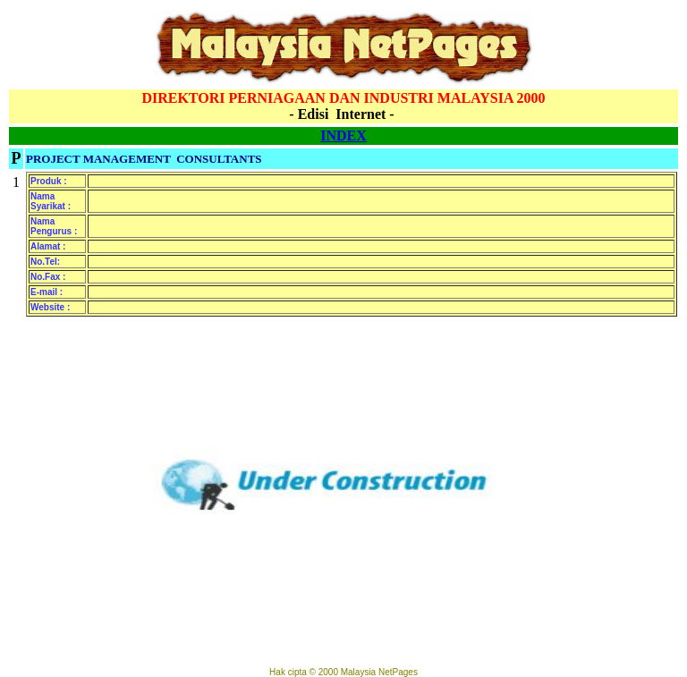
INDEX (343, 135)
